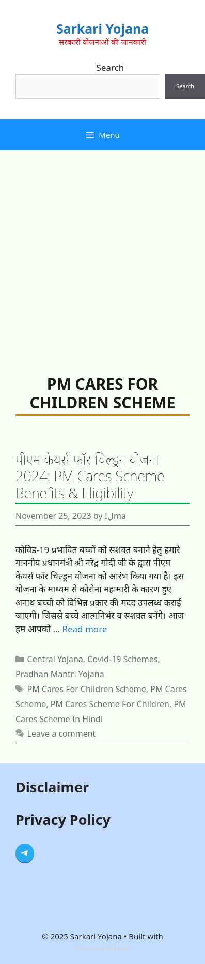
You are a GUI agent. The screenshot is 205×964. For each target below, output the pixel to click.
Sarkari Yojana (102, 28)
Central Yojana (55, 659)
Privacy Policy (63, 819)
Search (110, 67)
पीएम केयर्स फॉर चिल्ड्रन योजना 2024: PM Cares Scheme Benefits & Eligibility (90, 476)
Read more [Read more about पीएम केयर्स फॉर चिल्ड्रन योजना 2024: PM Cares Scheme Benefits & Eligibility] (84, 629)
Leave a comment (61, 733)
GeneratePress (102, 948)
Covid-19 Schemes (122, 659)
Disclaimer (52, 787)
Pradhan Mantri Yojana (59, 674)
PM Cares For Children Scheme (86, 689)
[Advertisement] (97, 252)
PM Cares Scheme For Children (110, 704)
